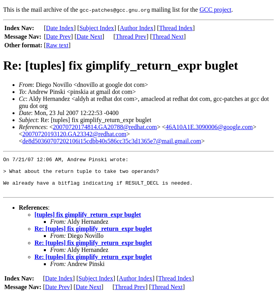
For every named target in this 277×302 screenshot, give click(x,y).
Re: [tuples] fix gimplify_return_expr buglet (93, 235)
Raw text (57, 45)
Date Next (89, 36)
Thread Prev (131, 36)
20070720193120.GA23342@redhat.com (74, 134)
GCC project (215, 9)
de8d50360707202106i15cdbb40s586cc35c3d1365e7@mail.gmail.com (111, 141)
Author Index (137, 28)
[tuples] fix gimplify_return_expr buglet (87, 221)
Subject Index (97, 28)
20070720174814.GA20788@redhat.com (105, 127)
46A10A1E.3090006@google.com (209, 127)
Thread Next (167, 36)
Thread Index (176, 28)
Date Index (60, 28)
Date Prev (58, 36)
